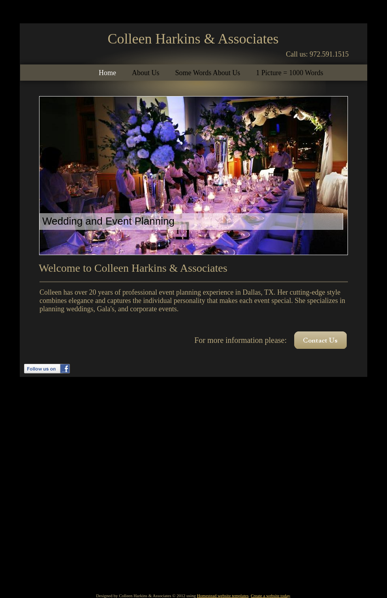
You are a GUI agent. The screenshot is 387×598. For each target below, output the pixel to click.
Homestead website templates (223, 595)
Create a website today (270, 595)
